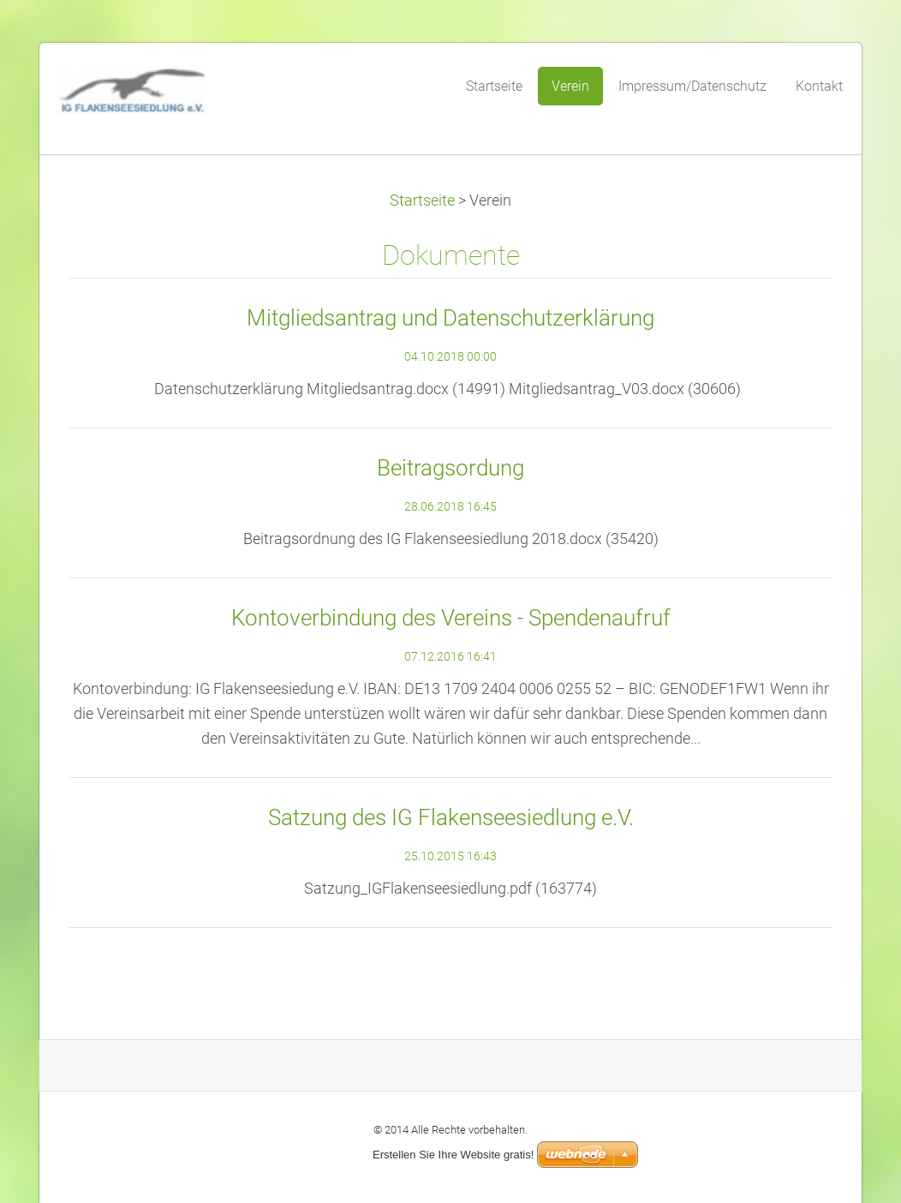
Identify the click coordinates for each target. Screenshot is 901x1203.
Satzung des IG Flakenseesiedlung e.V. (451, 817)
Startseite (422, 200)
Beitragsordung (450, 468)
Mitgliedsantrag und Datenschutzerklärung (450, 318)
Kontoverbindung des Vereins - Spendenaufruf (451, 618)
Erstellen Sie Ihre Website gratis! (453, 1154)
